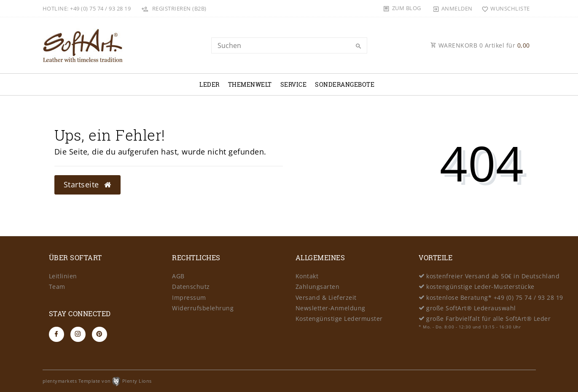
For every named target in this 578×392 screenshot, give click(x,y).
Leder (209, 84)
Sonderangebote (344, 84)
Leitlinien (63, 276)
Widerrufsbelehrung (203, 308)
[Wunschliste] (504, 8)
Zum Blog (406, 8)
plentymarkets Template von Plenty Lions (97, 381)
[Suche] (359, 46)
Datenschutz (191, 287)
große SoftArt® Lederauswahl (471, 308)
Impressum (189, 297)
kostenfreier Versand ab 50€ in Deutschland (492, 276)
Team (57, 287)
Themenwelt (250, 84)
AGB (178, 276)
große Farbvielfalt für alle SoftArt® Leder (488, 319)
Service (293, 84)
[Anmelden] (452, 8)
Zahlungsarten (318, 287)
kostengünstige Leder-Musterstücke (480, 287)
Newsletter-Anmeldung (331, 308)
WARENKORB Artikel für (480, 45)
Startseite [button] (87, 184)
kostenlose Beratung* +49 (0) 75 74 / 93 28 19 (494, 297)
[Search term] (289, 45)
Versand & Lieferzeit (326, 297)
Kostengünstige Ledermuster (339, 319)
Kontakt (307, 276)
